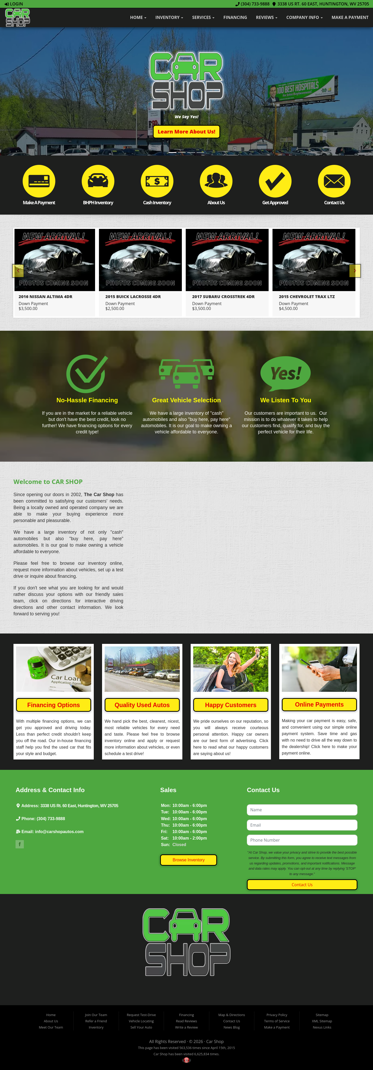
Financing (235, 17)
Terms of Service (277, 1021)
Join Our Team (96, 1014)
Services (203, 17)
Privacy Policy (277, 1014)
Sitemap (322, 1014)
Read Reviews (186, 1021)
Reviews (266, 17)
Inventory (169, 17)
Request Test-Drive (141, 1014)
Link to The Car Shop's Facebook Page (20, 844)
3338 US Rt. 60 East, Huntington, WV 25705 (320, 4)
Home (138, 17)
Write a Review (186, 1027)
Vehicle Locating (141, 1021)
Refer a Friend (96, 1021)
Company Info (304, 17)
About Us (51, 1021)
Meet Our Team (51, 1027)
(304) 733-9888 (252, 4)
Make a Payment (350, 17)
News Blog (232, 1027)
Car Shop (215, 1041)
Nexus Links (322, 1027)
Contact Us (302, 885)
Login (14, 4)
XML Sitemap (322, 1021)
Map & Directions (231, 1014)
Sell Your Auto (141, 1027)
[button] (186, 131)
